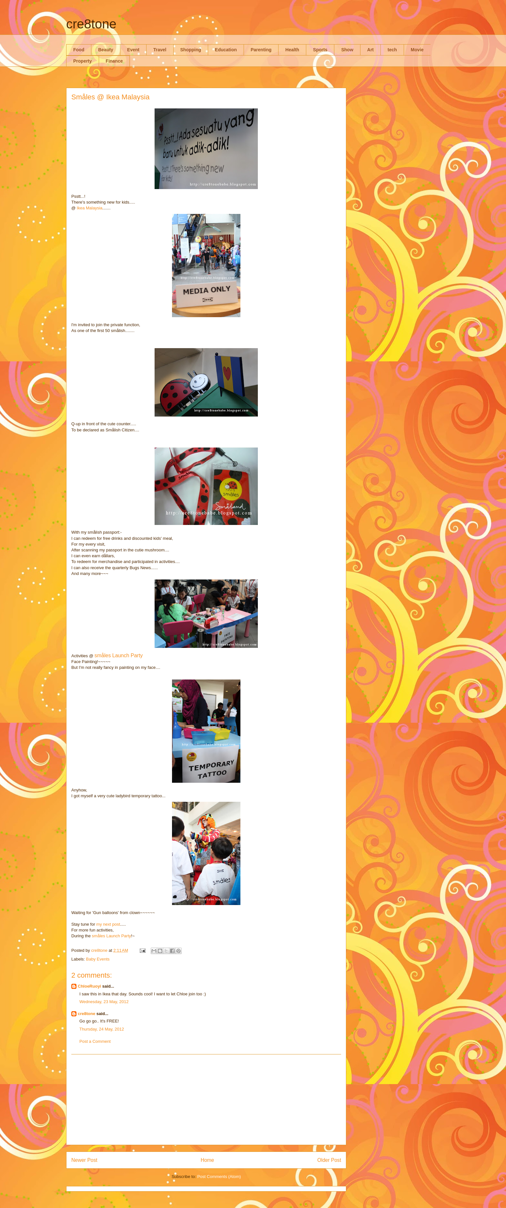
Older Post (329, 1160)
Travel (159, 49)
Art (370, 49)
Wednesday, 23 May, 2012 (103, 1001)
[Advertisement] (206, 1099)
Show (347, 49)
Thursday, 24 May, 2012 (101, 1029)
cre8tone (91, 24)
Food (78, 49)
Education (226, 49)
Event (133, 49)
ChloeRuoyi (89, 986)
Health (292, 49)
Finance (114, 61)
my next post (108, 924)
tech (392, 49)
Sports (320, 49)
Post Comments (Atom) (219, 1176)
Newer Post (84, 1160)
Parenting (261, 49)
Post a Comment (95, 1041)
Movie (417, 49)
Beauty (105, 49)
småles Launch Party (119, 655)
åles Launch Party (114, 935)
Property (82, 61)
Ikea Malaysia (89, 208)
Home (207, 1160)
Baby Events (98, 959)
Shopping (190, 49)
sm (94, 935)
